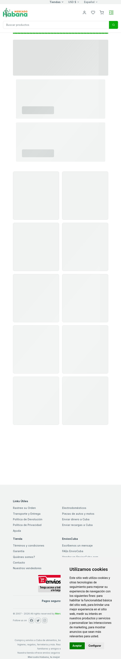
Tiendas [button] (55, 2)
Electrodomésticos (74, 507)
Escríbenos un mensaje (77, 545)
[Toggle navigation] (111, 13)
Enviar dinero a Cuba (75, 519)
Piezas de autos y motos (78, 513)
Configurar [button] (95, 645)
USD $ (72, 2)
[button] (102, 12)
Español (89, 2)
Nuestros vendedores (27, 568)
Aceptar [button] (77, 645)
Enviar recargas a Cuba (77, 524)
